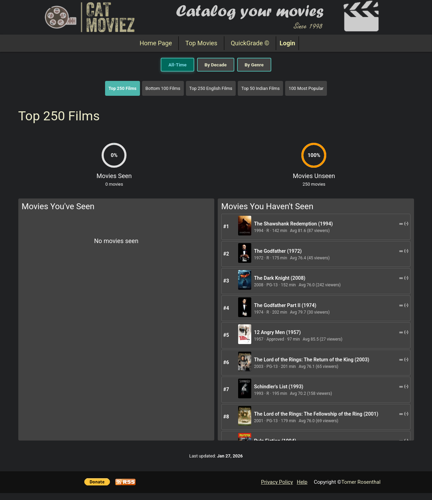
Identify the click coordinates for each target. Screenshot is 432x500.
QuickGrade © (250, 43)
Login (287, 43)
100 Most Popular (306, 88)
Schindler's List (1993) (278, 386)
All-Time (177, 64)
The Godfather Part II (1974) (285, 305)
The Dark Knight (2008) (280, 278)
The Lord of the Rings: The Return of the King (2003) (311, 359)
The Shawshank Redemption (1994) (293, 223)
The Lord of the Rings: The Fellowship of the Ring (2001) (316, 414)
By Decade (216, 64)
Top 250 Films (123, 88)
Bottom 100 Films (162, 88)
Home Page (156, 43)
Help (302, 482)
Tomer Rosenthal (361, 482)
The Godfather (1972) (278, 251)
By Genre (254, 64)
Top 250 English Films (211, 88)
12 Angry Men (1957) (277, 332)
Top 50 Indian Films (260, 88)
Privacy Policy (277, 482)
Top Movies (201, 43)
